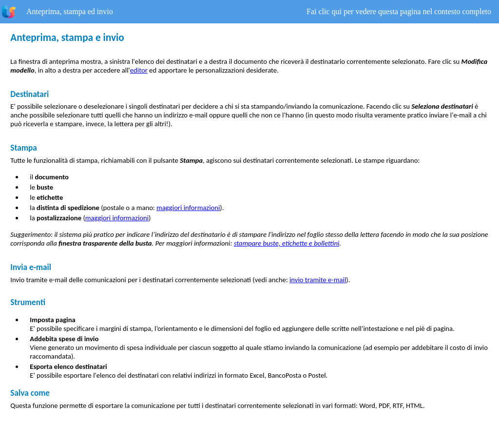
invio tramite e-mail (317, 279)
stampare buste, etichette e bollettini (287, 243)
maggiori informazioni (188, 207)
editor (139, 70)
